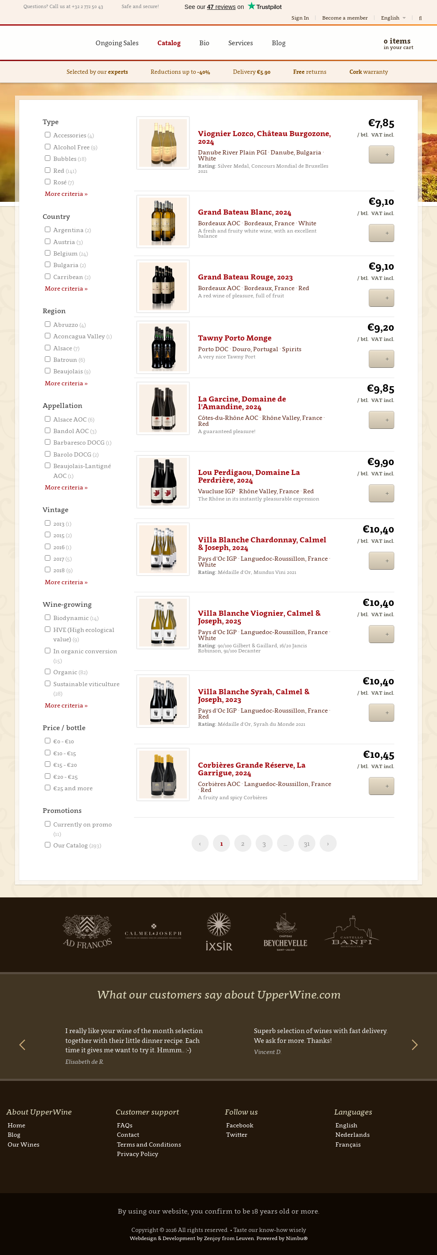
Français (348, 1144)
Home (16, 1125)
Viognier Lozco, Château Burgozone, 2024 (264, 137)
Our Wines (23, 1144)
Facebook (239, 1125)
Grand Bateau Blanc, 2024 (244, 212)
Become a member (345, 18)
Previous (22, 1045)
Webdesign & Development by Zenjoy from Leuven (192, 1238)
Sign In (300, 18)
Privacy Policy (137, 1153)
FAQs (124, 1125)
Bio (204, 43)
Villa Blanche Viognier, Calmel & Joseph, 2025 (259, 617)
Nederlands (352, 1134)
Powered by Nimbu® (282, 1238)
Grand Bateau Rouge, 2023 (245, 277)
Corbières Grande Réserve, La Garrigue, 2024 (252, 769)
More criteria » (66, 193)
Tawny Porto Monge (234, 338)
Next (58, 931)
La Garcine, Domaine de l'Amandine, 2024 (242, 403)
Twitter (237, 1134)
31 (307, 843)
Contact (128, 1134)
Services (240, 43)
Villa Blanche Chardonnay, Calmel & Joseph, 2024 (262, 543)
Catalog (169, 43)
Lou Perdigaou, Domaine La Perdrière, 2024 (249, 476)
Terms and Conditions (149, 1144)
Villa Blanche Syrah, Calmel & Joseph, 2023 (253, 695)
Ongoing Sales (117, 43)
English (394, 18)
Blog (279, 43)
